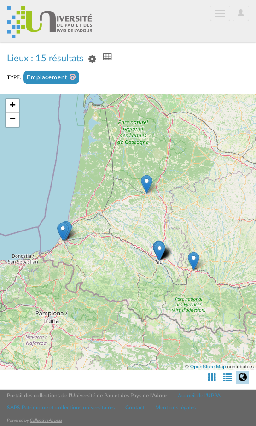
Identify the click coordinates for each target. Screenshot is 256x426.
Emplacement (51, 77)
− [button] (13, 120)
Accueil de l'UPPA (199, 395)
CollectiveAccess (46, 420)
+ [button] (13, 106)
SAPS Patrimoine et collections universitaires (61, 407)
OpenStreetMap (208, 366)
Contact (135, 407)
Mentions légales (175, 407)
